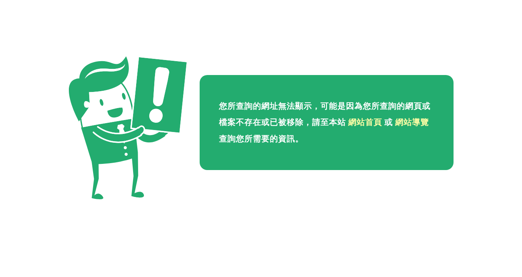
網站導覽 (412, 122)
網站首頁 (365, 122)
